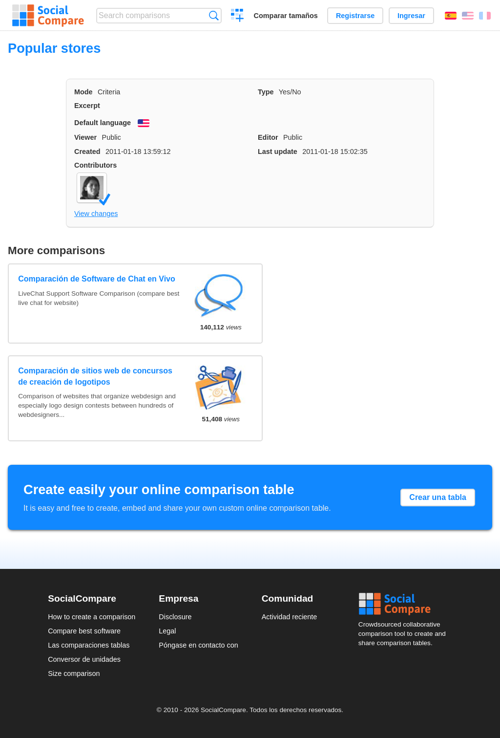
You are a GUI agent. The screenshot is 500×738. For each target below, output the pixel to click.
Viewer (85, 137)
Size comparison (74, 673)
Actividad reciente (289, 617)
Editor (268, 137)
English (468, 16)
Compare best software (84, 631)
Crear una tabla (437, 497)
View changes (96, 213)
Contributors (95, 165)
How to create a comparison (91, 617)
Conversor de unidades (84, 659)
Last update (277, 151)
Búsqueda (213, 15)
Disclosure (175, 617)
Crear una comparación (237, 16)
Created (87, 151)
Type (266, 92)
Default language (102, 123)
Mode (83, 92)
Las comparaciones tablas (88, 645)
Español (451, 16)
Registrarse (355, 16)
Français (485, 16)
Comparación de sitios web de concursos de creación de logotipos (95, 376)
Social (405, 604)
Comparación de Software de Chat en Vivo (96, 279)
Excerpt (87, 105)
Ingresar (411, 16)
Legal (167, 631)
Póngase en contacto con (198, 645)
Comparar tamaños (286, 16)
